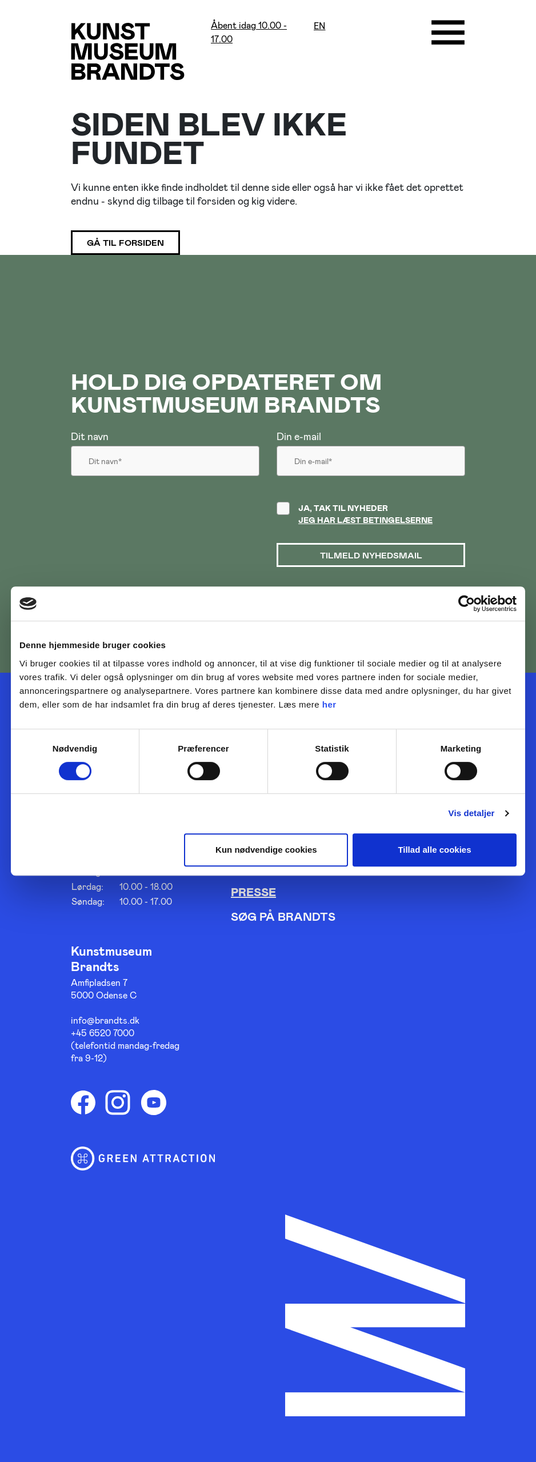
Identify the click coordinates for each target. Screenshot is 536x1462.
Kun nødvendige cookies (266, 849)
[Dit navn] (165, 464)
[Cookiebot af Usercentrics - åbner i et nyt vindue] (467, 603)
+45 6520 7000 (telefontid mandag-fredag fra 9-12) (125, 1045)
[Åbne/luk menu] (448, 32)
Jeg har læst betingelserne (365, 520)
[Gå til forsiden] (128, 51)
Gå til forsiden (125, 242)
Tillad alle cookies (434, 849)
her (329, 704)
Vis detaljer (472, 813)
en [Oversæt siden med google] (320, 26)
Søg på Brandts (283, 916)
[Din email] (371, 464)
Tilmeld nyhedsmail (371, 555)
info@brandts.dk (105, 1019)
